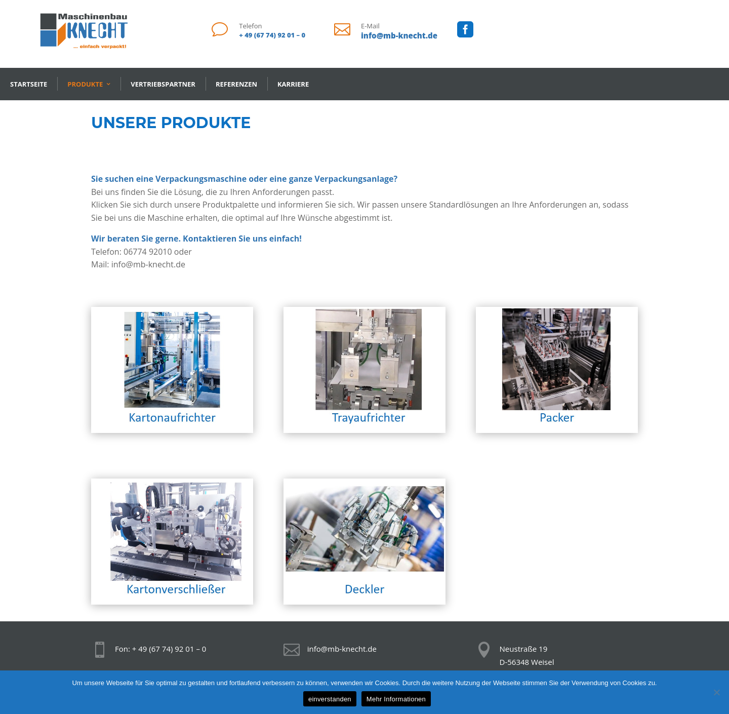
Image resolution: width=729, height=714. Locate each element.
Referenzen (236, 84)
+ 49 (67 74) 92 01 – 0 (272, 34)
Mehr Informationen (396, 699)
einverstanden (329, 699)
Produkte (85, 84)
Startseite (28, 84)
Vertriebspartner (163, 84)
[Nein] (716, 692)
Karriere (293, 84)
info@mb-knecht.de (399, 35)
